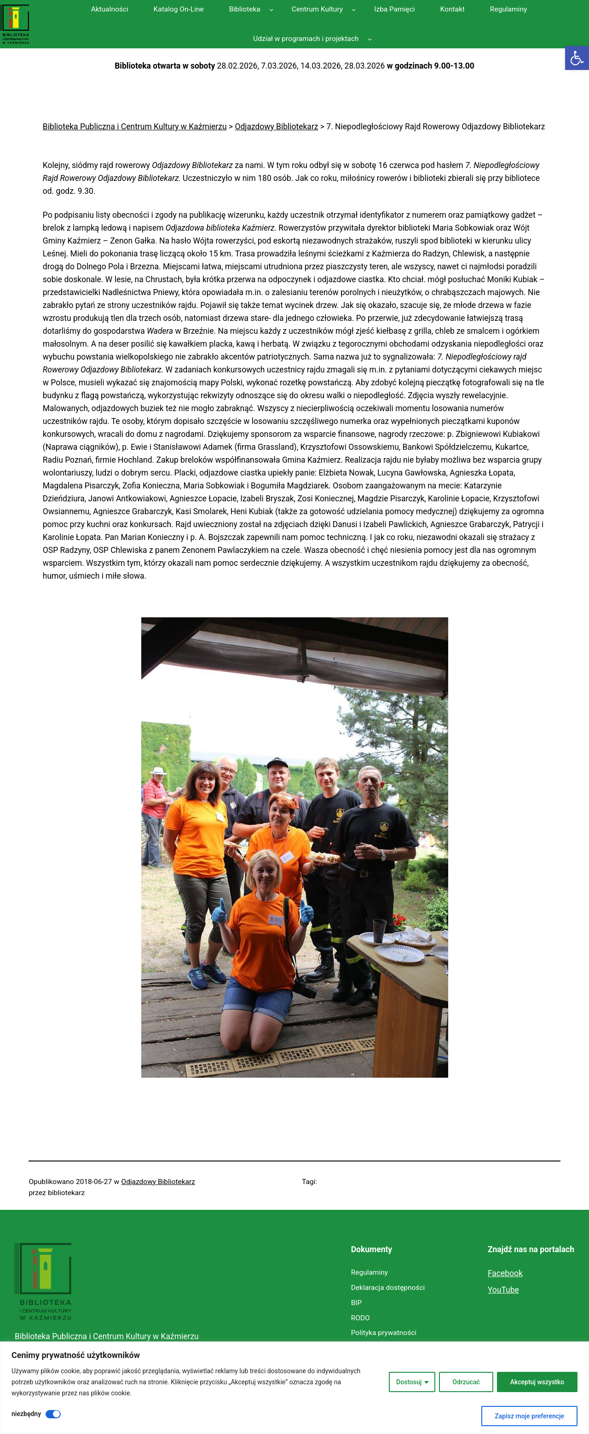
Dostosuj (409, 1382)
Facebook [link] (505, 1273)
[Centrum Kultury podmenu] (354, 9)
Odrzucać (465, 1382)
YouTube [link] (503, 1290)
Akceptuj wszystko (537, 1382)
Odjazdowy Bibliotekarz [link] (158, 1182)
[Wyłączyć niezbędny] (53, 1414)
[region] (294, 1387)
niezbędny (26, 1413)
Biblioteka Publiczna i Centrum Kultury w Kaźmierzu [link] (107, 1336)
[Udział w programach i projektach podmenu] (370, 39)
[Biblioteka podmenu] (271, 9)
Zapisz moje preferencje (529, 1416)
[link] (577, 58)
